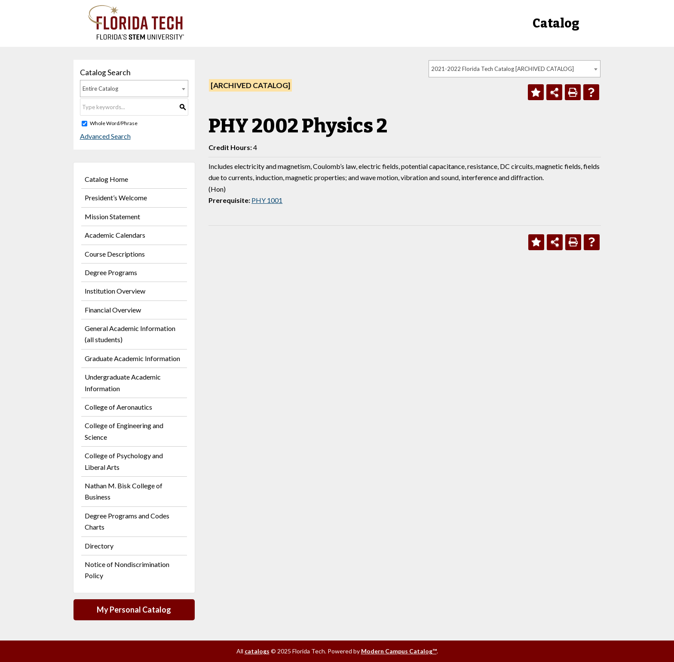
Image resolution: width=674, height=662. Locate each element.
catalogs (257, 651)
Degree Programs (111, 272)
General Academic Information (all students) (130, 333)
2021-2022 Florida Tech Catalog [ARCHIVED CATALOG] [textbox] (502, 68)
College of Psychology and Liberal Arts (124, 461)
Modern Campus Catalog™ (399, 651)
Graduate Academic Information (132, 358)
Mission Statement (112, 216)
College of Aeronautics (118, 407)
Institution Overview (115, 291)
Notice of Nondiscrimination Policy (127, 569)
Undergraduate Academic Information (123, 382)
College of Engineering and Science (124, 431)
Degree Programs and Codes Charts (127, 521)
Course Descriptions (115, 254)
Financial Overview (113, 310)
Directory (99, 546)
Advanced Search (105, 136)
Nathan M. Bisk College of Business (123, 491)
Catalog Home (106, 179)
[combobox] (514, 68)
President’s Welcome (116, 197)
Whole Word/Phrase (114, 123)
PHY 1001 (266, 200)
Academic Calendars (115, 235)
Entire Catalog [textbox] (100, 88)
